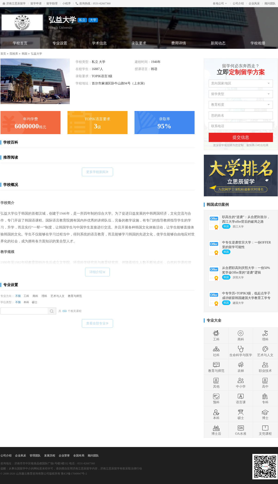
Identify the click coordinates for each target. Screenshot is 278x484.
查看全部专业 (97, 323)
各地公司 (220, 3)
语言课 (241, 398)
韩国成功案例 (218, 205)
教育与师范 (75, 296)
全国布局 (78, 455)
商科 (35, 296)
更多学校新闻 (97, 172)
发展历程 (49, 455)
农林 (240, 367)
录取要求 (138, 43)
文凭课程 (265, 429)
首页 (3, 53)
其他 (216, 382)
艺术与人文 (57, 296)
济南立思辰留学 (14, 3)
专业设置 (59, 43)
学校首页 (20, 43)
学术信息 (99, 43)
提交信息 (240, 137)
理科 (44, 296)
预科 (216, 398)
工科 (26, 296)
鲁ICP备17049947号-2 (74, 473)
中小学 (241, 382)
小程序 (66, 3)
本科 (26, 302)
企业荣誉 (64, 455)
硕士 (34, 302)
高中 (265, 382)
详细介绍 (97, 272)
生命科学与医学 (240, 351)
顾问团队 (270, 3)
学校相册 (258, 43)
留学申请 (36, 3)
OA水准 (240, 429)
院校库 (14, 53)
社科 (216, 351)
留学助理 (52, 3)
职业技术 (265, 367)
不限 (18, 296)
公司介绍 (238, 3)
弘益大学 (36, 53)
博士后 (216, 429)
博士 (265, 414)
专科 (265, 398)
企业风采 (254, 3)
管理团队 (35, 455)
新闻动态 (218, 43)
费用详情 (178, 43)
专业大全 (214, 320)
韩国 (24, 53)
